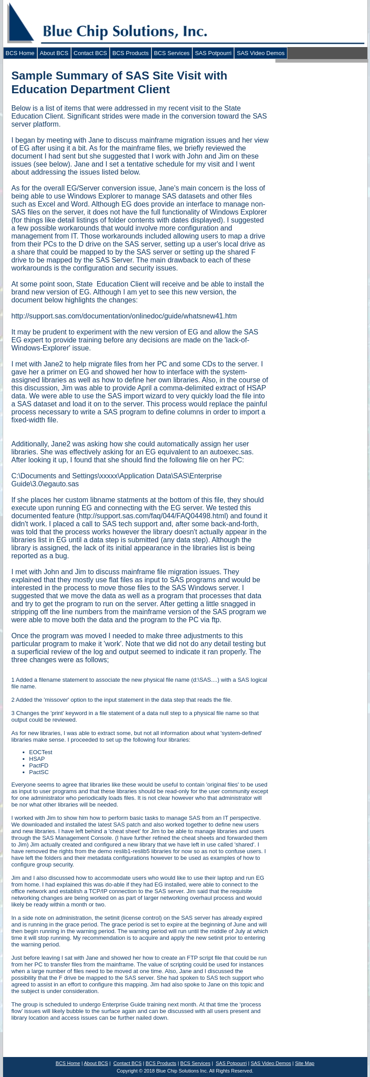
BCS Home (20, 53)
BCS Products (130, 53)
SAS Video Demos (260, 53)
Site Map (304, 1063)
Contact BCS (90, 53)
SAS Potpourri (213, 53)
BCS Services (172, 53)
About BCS (54, 53)
